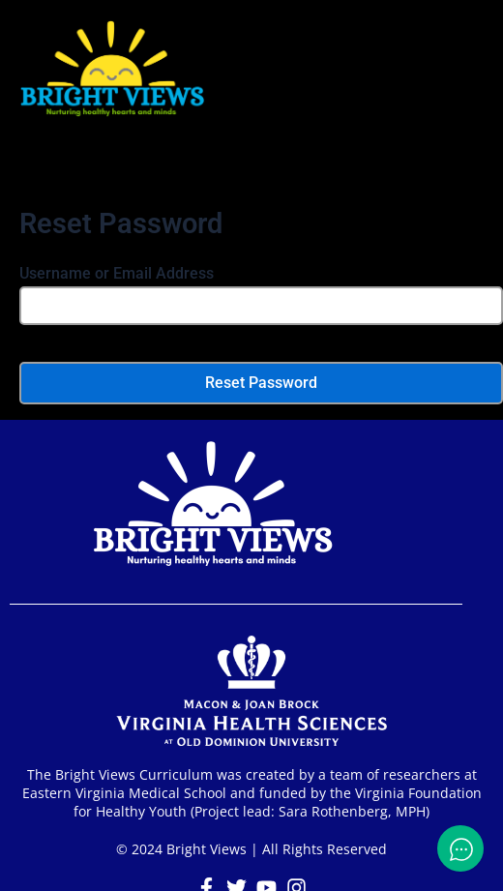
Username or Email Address (116, 273)
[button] (251, 172)
